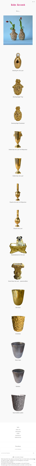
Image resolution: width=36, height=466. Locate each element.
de (32, 1)
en (34, 1)
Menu (17, 11)
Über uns (18, 429)
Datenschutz (18, 437)
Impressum (18, 435)
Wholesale (18, 431)
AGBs (18, 433)
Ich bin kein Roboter (5, 453)
